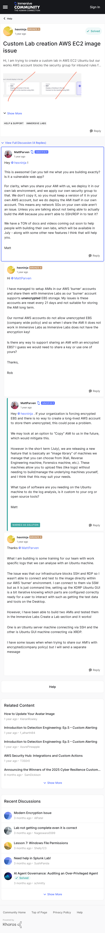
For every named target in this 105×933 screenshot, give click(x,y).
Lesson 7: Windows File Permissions (41, 843)
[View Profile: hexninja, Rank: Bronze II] (8, 31)
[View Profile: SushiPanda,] (8, 861)
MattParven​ (22, 278)
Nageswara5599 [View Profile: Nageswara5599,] (44, 833)
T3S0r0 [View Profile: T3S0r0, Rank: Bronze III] (25, 760)
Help (80, 912)
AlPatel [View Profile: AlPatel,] (38, 817)
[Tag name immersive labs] (36, 123)
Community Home (14, 912)
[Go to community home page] (27, 7)
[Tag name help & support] (13, 123)
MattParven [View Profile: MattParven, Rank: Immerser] (22, 152)
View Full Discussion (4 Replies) (23, 143)
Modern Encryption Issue (32, 813)
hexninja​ (20, 163)
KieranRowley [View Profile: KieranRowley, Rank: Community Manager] (28, 718)
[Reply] (95, 131)
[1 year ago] (10, 719)
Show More (12, 113)
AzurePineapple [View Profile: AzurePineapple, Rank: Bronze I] (30, 746)
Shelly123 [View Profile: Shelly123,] (40, 848)
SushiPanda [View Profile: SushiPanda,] (41, 863)
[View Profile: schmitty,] (8, 876)
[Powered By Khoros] (52, 923)
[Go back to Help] (52, 687)
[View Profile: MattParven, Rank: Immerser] (8, 154)
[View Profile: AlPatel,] (8, 816)
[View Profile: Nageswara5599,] (8, 831)
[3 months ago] (22, 818)
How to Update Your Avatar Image (29, 714)
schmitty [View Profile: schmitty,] (39, 883)
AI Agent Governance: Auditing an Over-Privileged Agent (56, 873)
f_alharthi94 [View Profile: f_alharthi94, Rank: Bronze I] (27, 732)
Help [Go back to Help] (7, 18)
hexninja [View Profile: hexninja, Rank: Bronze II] (20, 29)
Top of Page (39, 912)
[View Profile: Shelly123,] (8, 846)
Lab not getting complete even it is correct (45, 828)
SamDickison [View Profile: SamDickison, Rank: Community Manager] (32, 774)
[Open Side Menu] (5, 7)
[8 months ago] (13, 775)
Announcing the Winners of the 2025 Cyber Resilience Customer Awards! (52, 770)
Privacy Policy (62, 912)
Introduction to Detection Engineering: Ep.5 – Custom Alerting (50, 728)
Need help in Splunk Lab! (32, 858)
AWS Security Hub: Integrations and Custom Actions (43, 756)
